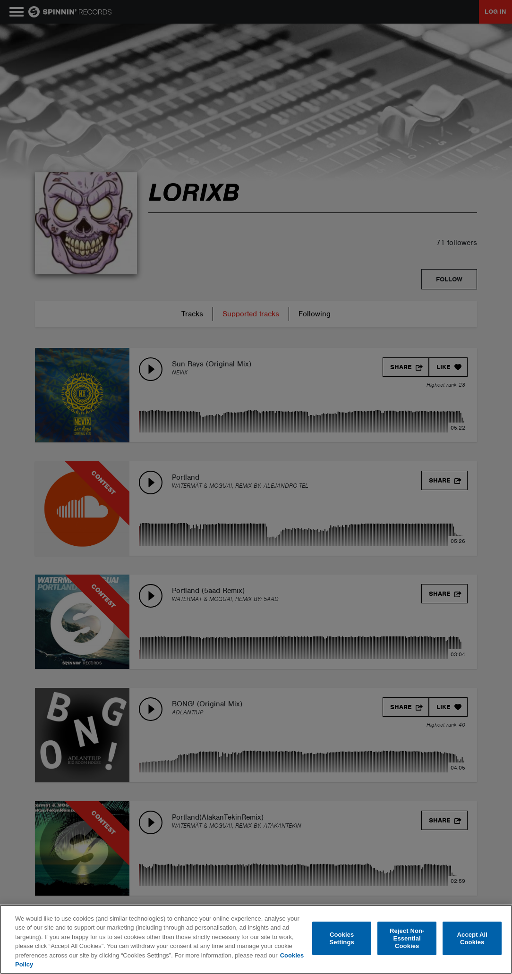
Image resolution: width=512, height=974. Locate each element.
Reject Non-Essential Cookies (407, 938)
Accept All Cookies (472, 938)
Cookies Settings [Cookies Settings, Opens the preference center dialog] (342, 938)
